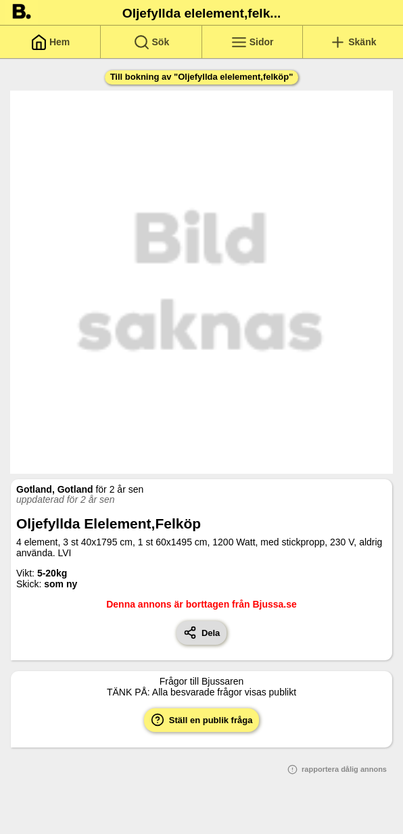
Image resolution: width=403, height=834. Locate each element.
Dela (201, 632)
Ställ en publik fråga (202, 720)
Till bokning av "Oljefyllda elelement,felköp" (201, 77)
